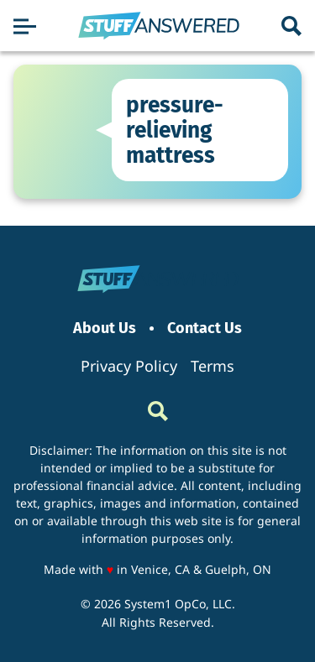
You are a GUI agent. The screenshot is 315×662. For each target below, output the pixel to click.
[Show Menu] (24, 26)
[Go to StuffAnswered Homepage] (158, 26)
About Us (104, 328)
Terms (212, 366)
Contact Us (204, 328)
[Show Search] (291, 26)
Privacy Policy (129, 366)
